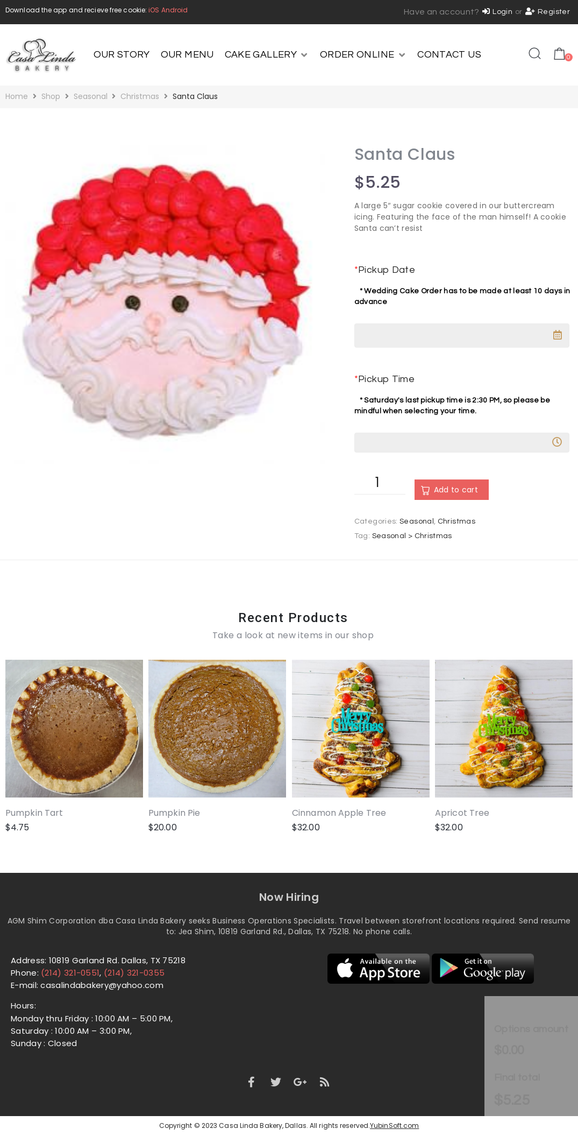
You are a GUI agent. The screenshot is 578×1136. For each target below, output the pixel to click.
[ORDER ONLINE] (363, 55)
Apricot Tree (462, 813)
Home (16, 96)
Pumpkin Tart (34, 813)
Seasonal (91, 96)
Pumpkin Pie (174, 813)
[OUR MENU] (187, 55)
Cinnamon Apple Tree (339, 813)
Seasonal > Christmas (412, 536)
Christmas (139, 96)
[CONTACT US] (449, 55)
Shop (50, 96)
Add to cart (456, 489)
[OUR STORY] (121, 55)
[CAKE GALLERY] (267, 55)
